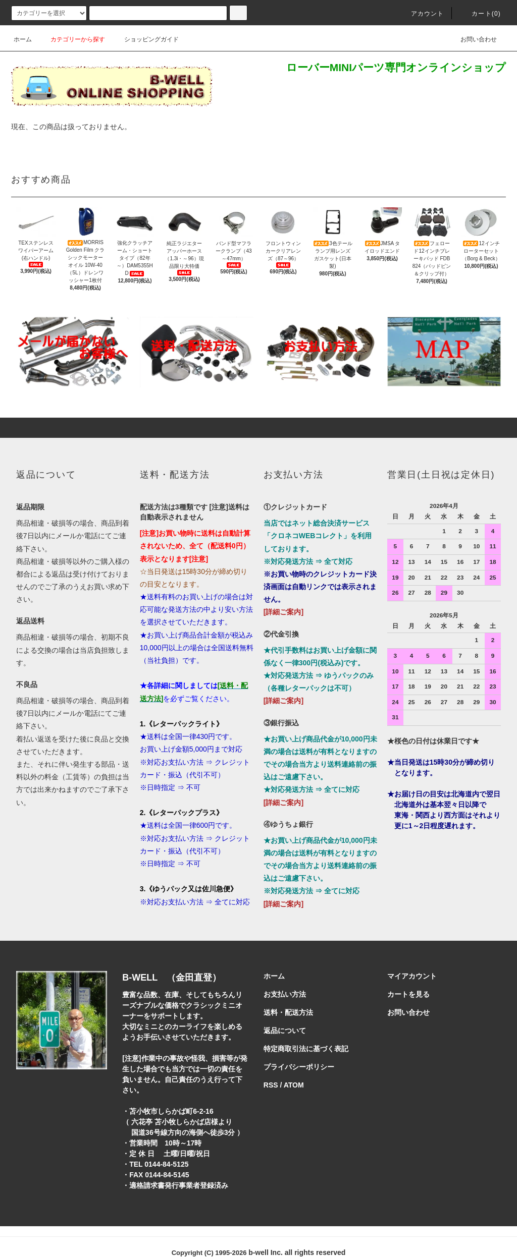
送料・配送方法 (288, 1012)
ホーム (23, 39)
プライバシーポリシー (299, 1067)
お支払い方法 (285, 994)
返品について (285, 1030)
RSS (271, 1085)
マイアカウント (412, 976)
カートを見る (408, 994)
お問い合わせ (472, 39)
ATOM (294, 1085)
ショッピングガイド (145, 39)
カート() (480, 13)
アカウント (421, 13)
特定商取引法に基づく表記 (306, 1049)
